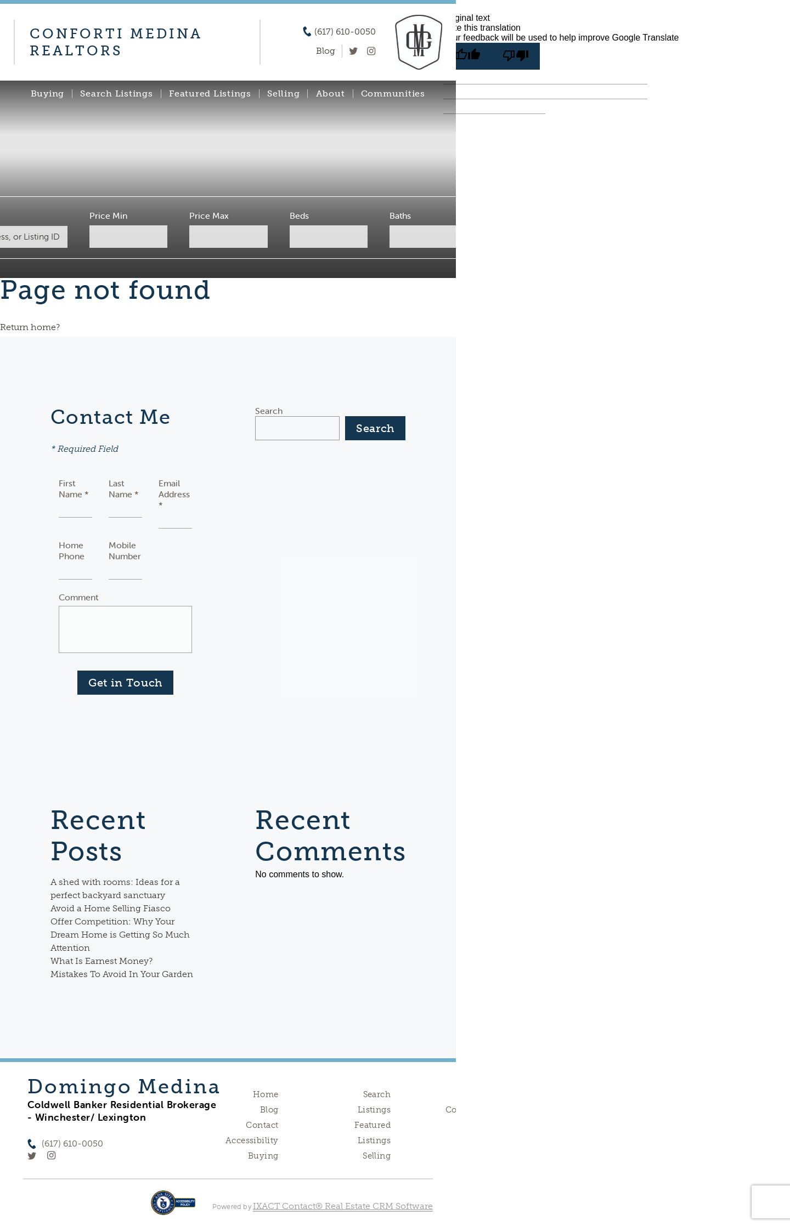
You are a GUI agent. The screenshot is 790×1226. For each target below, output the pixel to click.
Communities (393, 93)
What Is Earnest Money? (101, 961)
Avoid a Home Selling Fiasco (110, 908)
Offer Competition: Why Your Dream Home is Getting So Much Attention (120, 934)
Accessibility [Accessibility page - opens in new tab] (251, 1140)
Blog (269, 1110)
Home (266, 1094)
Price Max (209, 215)
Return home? (30, 327)
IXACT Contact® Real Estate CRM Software (343, 1206)
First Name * (74, 489)
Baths (400, 215)
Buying (48, 93)
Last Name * (124, 489)
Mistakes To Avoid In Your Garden (121, 974)
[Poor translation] (516, 56)
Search (269, 410)
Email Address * (174, 494)
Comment (78, 597)
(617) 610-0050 (345, 31)
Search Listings (116, 93)
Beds (299, 215)
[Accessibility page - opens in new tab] (173, 1208)
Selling (283, 93)
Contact (262, 1125)
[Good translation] (467, 56)
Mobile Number (125, 550)
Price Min (108, 215)
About (330, 93)
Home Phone (71, 550)
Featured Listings (210, 93)
